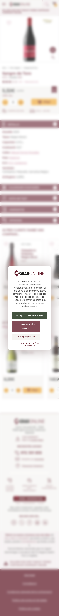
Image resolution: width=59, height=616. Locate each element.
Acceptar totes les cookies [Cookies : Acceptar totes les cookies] (29, 316)
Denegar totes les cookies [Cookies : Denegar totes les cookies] (26, 326)
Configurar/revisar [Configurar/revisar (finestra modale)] (26, 337)
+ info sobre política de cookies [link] (29, 344)
